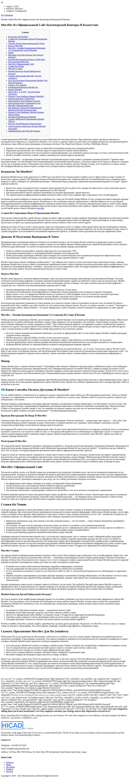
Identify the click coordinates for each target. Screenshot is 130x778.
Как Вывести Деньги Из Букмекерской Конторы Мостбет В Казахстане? (25, 109)
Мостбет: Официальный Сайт (21, 64)
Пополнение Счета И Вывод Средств (24, 101)
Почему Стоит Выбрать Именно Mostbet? (26, 96)
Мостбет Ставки (15, 69)
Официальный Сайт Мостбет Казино (24, 131)
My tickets (10, 767)
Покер (11, 53)
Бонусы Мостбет (15, 46)
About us (9, 762)
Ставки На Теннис (16, 66)
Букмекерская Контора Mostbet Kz (23, 87)
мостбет (40, 208)
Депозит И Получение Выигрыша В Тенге (26, 43)
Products (9, 769)
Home (8, 765)
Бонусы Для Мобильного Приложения (24, 124)
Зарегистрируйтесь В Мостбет (21, 99)
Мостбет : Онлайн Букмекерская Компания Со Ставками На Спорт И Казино (26, 49)
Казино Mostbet (15, 90)
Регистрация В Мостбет (18, 62)
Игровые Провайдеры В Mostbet (22, 117)
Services (9, 771)
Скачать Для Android (17, 85)
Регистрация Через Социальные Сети (24, 103)
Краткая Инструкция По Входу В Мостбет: (26, 59)
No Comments (7, 15)
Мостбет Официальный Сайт (20, 105)
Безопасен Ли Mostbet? (18, 37)
